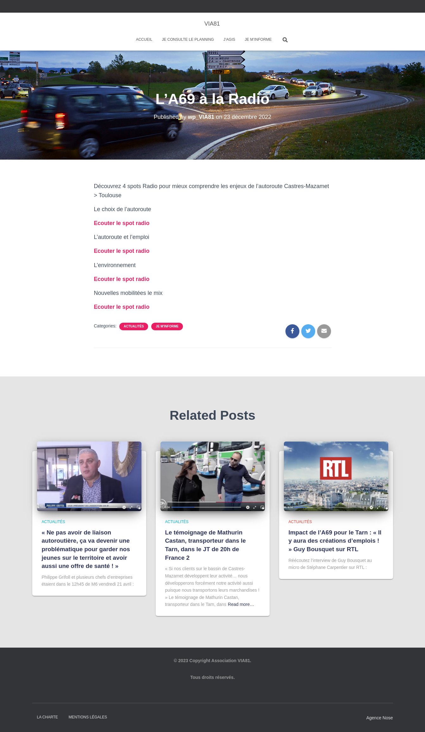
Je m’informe (258, 39)
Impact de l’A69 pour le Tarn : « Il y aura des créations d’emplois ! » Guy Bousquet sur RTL (335, 540)
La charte (47, 717)
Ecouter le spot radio (122, 223)
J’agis (229, 39)
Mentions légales (88, 717)
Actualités (134, 326)
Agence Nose (379, 717)
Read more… (241, 604)
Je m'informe (167, 326)
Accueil (144, 39)
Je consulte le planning (188, 39)
